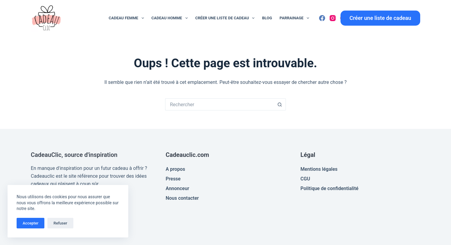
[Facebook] (322, 18)
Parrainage (296, 18)
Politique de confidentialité (329, 188)
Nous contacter (182, 198)
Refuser (60, 223)
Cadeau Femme (127, 18)
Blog (267, 18)
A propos (175, 169)
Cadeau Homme (171, 18)
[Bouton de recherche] (280, 104)
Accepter (30, 223)
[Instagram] (333, 18)
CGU (305, 179)
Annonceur (177, 188)
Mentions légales (318, 169)
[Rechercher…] (219, 104)
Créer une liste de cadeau (226, 18)
